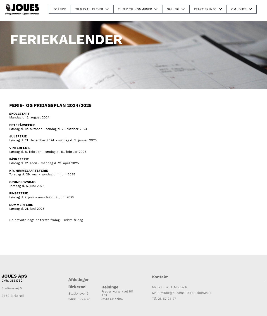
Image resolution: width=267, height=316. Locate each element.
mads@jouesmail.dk (175, 293)
